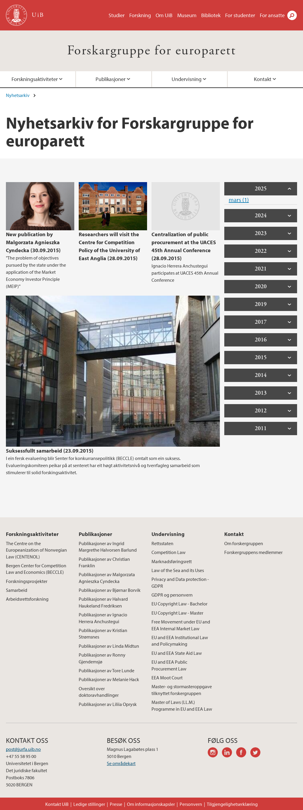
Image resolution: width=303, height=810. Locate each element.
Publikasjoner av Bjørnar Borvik (110, 590)
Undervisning (187, 79)
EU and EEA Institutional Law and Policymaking (180, 640)
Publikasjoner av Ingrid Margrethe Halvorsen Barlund (108, 546)
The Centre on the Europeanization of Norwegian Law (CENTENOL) (36, 550)
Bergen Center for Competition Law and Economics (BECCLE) (36, 569)
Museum (186, 15)
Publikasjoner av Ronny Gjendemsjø (102, 658)
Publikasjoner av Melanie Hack (109, 679)
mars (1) (239, 199)
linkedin (229, 753)
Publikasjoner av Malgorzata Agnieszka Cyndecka (107, 577)
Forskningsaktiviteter (35, 79)
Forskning (140, 15)
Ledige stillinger (89, 804)
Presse (116, 804)
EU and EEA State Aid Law (177, 653)
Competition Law (169, 552)
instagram (215, 753)
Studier (117, 15)
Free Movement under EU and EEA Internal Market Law (181, 625)
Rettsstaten (162, 543)
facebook (243, 753)
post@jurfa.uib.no (23, 749)
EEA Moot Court (167, 678)
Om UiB (164, 15)
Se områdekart (121, 763)
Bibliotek (210, 15)
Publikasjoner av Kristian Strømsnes (103, 633)
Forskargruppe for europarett (151, 50)
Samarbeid (16, 590)
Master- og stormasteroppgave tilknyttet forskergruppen (182, 689)
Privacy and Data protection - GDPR (180, 582)
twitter (257, 753)
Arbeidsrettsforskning (27, 599)
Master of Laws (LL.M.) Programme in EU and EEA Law (182, 705)
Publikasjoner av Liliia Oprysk (108, 704)
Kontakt (262, 79)
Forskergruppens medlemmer (253, 552)
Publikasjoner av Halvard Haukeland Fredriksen (103, 602)
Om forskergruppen (243, 543)
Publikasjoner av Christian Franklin (104, 562)
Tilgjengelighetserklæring (232, 804)
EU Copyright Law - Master (177, 613)
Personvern (191, 804)
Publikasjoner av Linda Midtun (109, 646)
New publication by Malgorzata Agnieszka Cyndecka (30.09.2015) (33, 242)
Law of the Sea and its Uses (178, 570)
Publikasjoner (110, 79)
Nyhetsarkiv (18, 95)
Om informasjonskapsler (151, 804)
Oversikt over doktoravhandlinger (99, 692)
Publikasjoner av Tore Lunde (106, 670)
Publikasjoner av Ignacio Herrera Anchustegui (103, 618)
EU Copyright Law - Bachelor (179, 604)
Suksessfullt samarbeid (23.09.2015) (50, 450)
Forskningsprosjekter (26, 581)
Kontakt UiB (57, 804)
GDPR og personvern (172, 595)
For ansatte (272, 15)
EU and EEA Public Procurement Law (169, 665)
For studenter (240, 15)
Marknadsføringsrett (172, 561)
